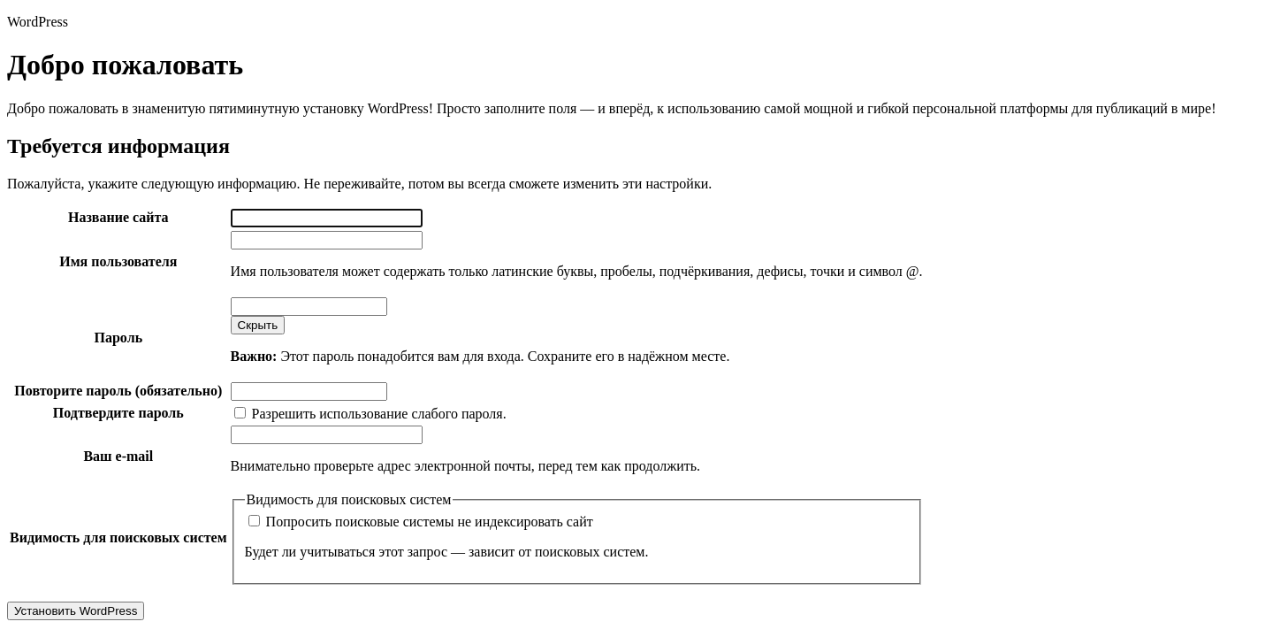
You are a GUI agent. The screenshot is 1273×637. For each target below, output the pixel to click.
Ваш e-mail (118, 456)
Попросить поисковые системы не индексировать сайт (420, 521)
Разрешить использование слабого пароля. (370, 413)
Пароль (119, 337)
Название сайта (118, 217)
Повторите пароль (118, 390)
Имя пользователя (118, 261)
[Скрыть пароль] (258, 325)
